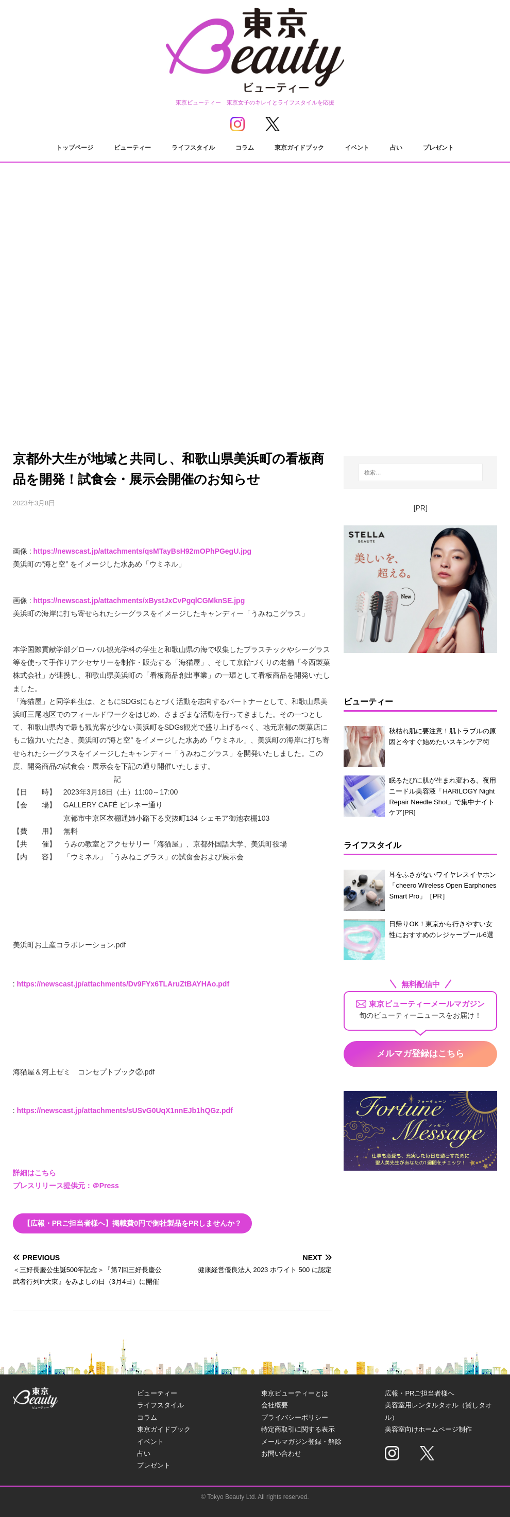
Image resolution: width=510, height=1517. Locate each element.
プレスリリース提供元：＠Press (66, 1185)
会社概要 (274, 1405)
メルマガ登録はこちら (420, 1054)
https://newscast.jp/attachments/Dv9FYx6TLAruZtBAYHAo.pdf (123, 984)
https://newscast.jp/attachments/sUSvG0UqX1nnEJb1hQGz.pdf (125, 1110)
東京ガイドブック (299, 147)
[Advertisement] (255, 343)
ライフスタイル (193, 147)
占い (396, 147)
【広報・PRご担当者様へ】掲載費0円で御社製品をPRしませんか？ (132, 1223)
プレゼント (438, 147)
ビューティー (132, 147)
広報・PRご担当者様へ (419, 1393)
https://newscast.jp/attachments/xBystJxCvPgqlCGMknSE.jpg (139, 600)
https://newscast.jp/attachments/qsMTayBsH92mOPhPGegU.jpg (142, 551)
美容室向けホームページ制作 (428, 1429)
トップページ (74, 147)
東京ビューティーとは (294, 1393)
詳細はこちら (34, 1173)
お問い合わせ (281, 1453)
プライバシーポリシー (294, 1417)
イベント (357, 147)
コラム (244, 147)
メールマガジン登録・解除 (301, 1441)
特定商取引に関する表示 (298, 1429)
